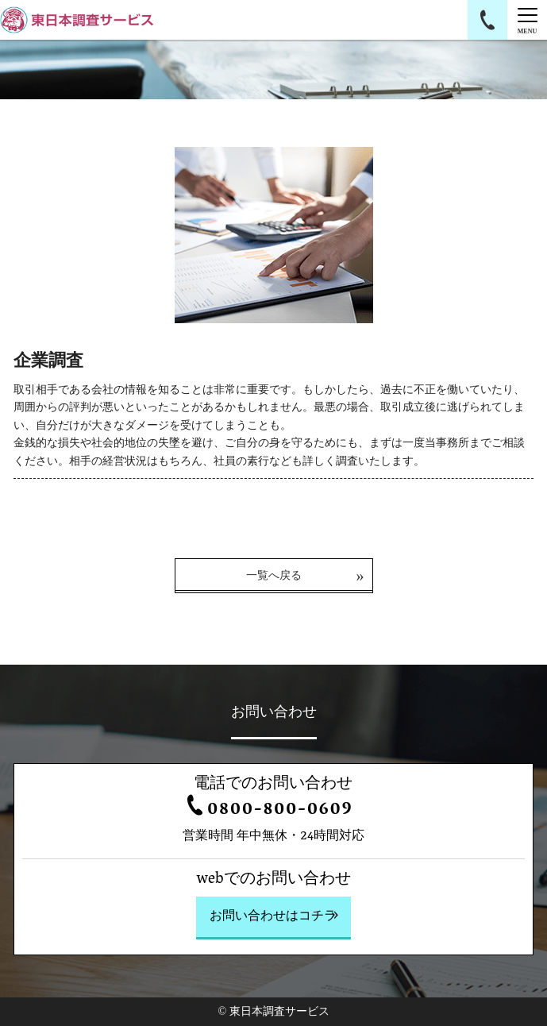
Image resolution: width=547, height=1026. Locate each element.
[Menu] (527, 20)
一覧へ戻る (274, 575)
